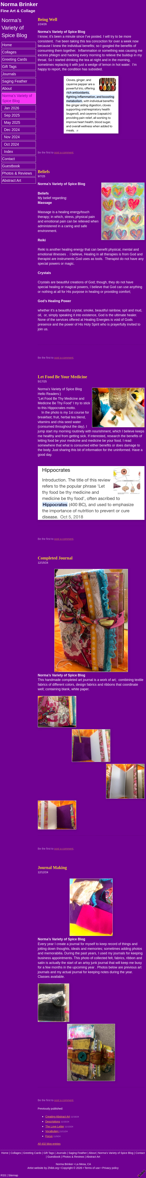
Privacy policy (110, 1167)
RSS (3, 1175)
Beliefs (44, 171)
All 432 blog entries (49, 1143)
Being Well (47, 19)
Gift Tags (9, 66)
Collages (9, 52)
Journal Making (52, 867)
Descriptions (52, 1121)
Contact (8, 159)
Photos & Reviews (17, 173)
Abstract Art (11, 180)
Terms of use (92, 1167)
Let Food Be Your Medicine (62, 376)
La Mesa (80, 1164)
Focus (49, 1136)
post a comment (63, 152)
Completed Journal (55, 558)
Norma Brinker (19, 4)
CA (89, 1164)
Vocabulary (52, 1131)
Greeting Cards (14, 59)
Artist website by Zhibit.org (43, 1167)
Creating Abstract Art (57, 1116)
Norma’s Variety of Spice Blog (17, 98)
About (7, 88)
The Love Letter (54, 1126)
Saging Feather (14, 81)
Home (7, 45)
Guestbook (11, 166)
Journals (9, 74)
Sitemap (13, 1175)
